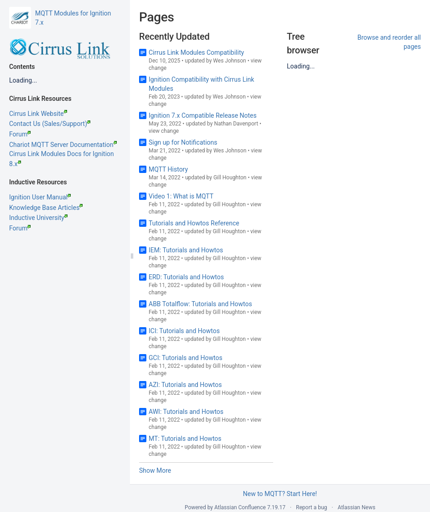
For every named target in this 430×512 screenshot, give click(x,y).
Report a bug (311, 507)
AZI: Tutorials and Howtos (185, 384)
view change (164, 131)
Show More (155, 470)
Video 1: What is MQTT (181, 196)
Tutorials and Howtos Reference (194, 223)
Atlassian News (356, 507)
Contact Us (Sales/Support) (49, 123)
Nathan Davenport (236, 123)
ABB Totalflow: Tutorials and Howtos (200, 304)
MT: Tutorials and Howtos (185, 438)
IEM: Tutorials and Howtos (186, 250)
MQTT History (168, 169)
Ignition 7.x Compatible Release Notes (203, 115)
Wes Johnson (229, 60)
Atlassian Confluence (240, 507)
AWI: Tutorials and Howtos (186, 411)
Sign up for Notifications (183, 142)
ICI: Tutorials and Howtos (184, 330)
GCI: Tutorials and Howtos (186, 357)
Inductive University (38, 217)
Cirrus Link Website (38, 113)
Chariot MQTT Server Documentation (63, 144)
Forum (20, 134)
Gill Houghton (230, 177)
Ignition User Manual (40, 197)
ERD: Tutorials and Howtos (186, 277)
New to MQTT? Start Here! (280, 493)
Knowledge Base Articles (46, 207)
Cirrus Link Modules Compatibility (196, 52)
